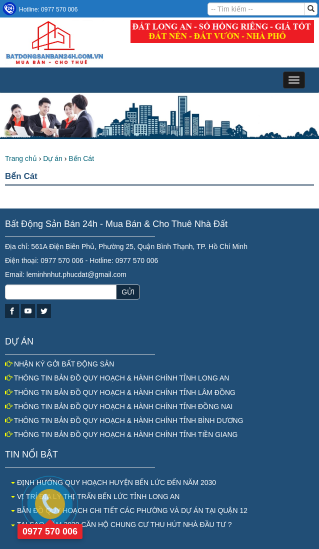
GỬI (128, 292)
